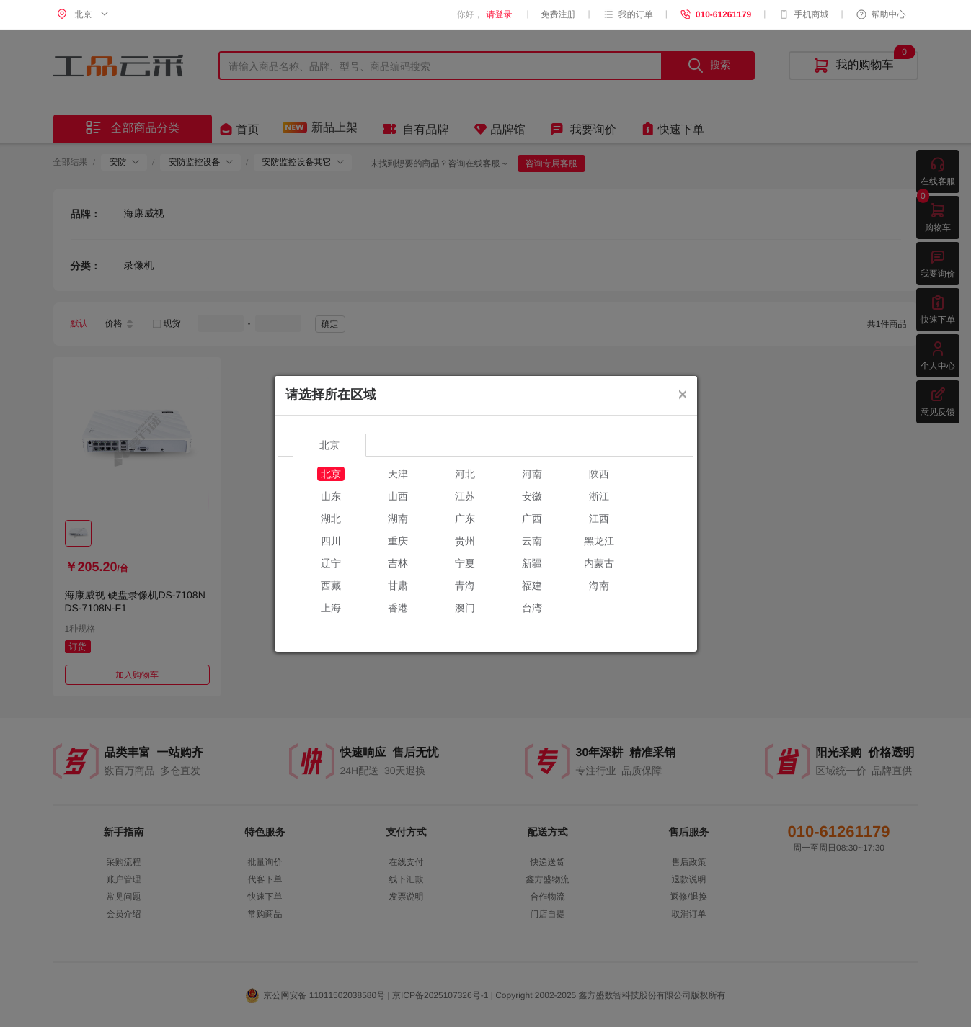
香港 (398, 608)
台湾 (532, 608)
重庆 (398, 541)
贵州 (465, 541)
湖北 (331, 518)
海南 (599, 585)
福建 (532, 585)
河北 (465, 474)
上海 (331, 608)
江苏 (465, 496)
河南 (532, 474)
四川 (331, 541)
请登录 (499, 14)
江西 (599, 518)
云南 (532, 541)
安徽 (532, 496)
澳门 (465, 608)
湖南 (398, 518)
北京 (331, 474)
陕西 (599, 474)
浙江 (599, 496)
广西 (532, 518)
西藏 (331, 585)
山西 (398, 496)
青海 (465, 585)
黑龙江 (599, 541)
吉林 (398, 563)
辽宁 (331, 563)
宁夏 (465, 563)
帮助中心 (881, 14)
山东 (331, 496)
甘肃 (398, 585)
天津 (398, 474)
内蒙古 (599, 563)
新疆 (532, 563)
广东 (465, 518)
